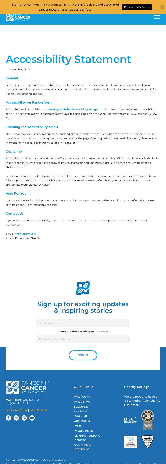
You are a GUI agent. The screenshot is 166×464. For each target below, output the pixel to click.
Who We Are (83, 396)
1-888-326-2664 (16, 410)
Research (80, 415)
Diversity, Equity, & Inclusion (87, 438)
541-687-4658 (39, 410)
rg (34, 233)
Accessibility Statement (82, 447)
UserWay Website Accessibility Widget (73, 109)
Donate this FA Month (137, 7)
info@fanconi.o (23, 233)
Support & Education (81, 408)
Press (77, 426)
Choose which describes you (82, 331)
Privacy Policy (83, 431)
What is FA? (82, 401)
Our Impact (82, 421)
